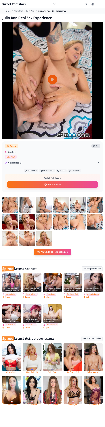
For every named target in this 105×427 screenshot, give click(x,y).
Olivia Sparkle (52, 325)
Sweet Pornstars (14, 4)
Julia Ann (30, 11)
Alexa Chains (10, 294)
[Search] (54, 4)
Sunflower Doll (72, 294)
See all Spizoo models (92, 338)
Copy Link (74, 170)
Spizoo (11, 146)
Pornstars (18, 11)
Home (8, 11)
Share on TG (47, 170)
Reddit (61, 170)
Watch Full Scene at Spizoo (52, 251)
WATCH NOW (52, 184)
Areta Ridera (10, 325)
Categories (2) (52, 162)
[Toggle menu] (100, 4)
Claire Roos (51, 294)
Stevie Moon (31, 325)
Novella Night (31, 294)
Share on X (31, 170)
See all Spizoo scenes (92, 268)
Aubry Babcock (93, 294)
